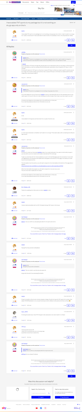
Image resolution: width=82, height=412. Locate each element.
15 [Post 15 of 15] (23, 370)
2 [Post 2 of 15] (23, 77)
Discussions (25, 2)
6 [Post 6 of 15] (23, 180)
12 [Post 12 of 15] (23, 305)
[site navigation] (7, 2)
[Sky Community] (15, 2)
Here (65, 233)
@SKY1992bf (25, 349)
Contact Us (59, 404)
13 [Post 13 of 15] (23, 320)
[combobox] (43, 12)
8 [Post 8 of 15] (23, 210)
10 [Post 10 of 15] (23, 253)
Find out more (42, 54)
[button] (73, 31)
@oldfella (40, 152)
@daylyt (23, 221)
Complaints (53, 404)
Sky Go (41, 8)
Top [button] (79, 404)
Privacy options (18, 404)
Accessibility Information (45, 404)
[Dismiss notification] (74, 5)
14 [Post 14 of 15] (23, 337)
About (42, 2)
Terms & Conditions (26, 404)
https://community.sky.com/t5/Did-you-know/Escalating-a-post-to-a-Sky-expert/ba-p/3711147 (42, 166)
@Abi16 (24, 57)
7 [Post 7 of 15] (23, 195)
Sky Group (64, 404)
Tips (37, 2)
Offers (47, 2)
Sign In (73, 2)
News (32, 2)
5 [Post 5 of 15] (23, 139)
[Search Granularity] (22, 12)
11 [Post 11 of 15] (23, 289)
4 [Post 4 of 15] (23, 123)
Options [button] (71, 22)
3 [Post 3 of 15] (23, 106)
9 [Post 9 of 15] (23, 238)
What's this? (14, 37)
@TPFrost (23, 354)
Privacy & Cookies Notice (35, 404)
